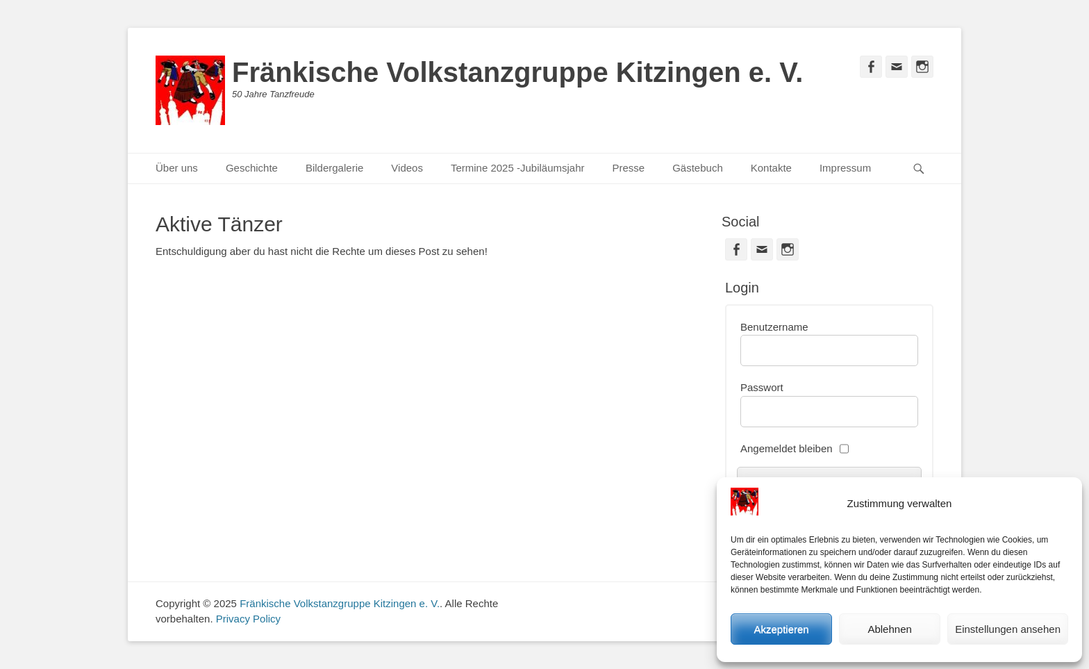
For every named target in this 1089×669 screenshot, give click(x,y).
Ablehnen (889, 629)
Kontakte (771, 168)
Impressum (845, 168)
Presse (629, 168)
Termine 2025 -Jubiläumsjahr (518, 168)
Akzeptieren (781, 629)
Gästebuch (697, 168)
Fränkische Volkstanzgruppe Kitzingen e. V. (517, 72)
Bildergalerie (334, 168)
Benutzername (774, 327)
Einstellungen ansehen (1008, 629)
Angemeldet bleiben (786, 448)
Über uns (177, 168)
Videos (407, 168)
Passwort (761, 387)
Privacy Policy (248, 619)
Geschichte (252, 168)
